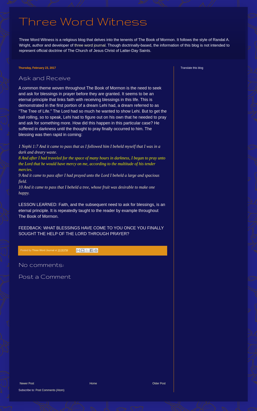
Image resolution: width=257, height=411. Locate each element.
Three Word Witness (83, 21)
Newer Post (27, 383)
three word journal (89, 45)
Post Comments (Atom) (49, 390)
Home (93, 383)
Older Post (159, 383)
